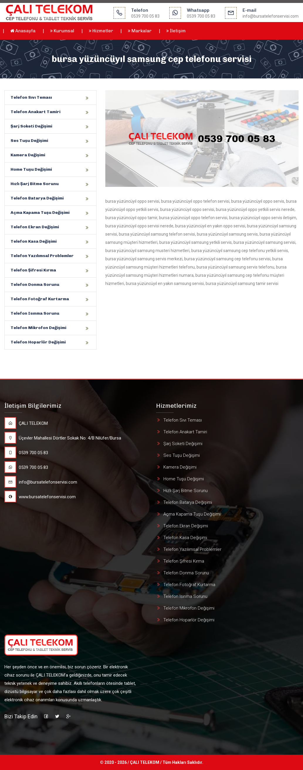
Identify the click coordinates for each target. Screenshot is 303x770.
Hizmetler (101, 30)
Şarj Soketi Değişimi (31, 126)
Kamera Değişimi (28, 154)
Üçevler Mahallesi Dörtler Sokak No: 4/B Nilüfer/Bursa (62, 438)
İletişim (176, 30)
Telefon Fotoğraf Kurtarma (40, 298)
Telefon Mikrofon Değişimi (38, 327)
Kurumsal (62, 30)
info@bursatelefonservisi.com (40, 482)
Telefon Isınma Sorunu (35, 313)
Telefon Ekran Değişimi (35, 226)
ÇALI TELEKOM (26, 423)
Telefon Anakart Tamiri (35, 111)
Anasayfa (22, 30)
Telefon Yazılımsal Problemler (42, 255)
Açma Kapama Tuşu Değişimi (40, 212)
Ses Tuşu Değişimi (29, 140)
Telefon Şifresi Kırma (33, 270)
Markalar (140, 30)
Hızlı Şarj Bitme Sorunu (35, 183)
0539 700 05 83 (26, 452)
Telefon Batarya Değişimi (37, 198)
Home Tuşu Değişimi (31, 169)
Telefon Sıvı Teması (31, 97)
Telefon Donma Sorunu (35, 284)
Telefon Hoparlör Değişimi (38, 342)
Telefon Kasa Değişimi (34, 241)
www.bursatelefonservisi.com (40, 496)
